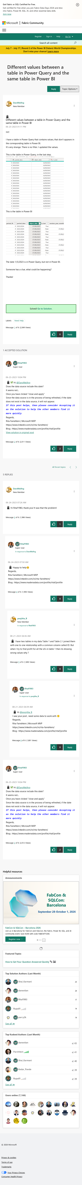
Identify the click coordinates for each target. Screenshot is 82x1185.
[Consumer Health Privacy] (41, 1176)
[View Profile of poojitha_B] (22, 618)
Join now (7, 14)
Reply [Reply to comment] (70, 448)
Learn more (53, 51)
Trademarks (6, 1166)
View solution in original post (20, 432)
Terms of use (6, 1162)
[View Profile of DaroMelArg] (18, 102)
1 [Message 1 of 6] (14, 327)
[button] (53, 89)
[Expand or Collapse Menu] (4, 30)
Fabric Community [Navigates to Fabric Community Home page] (33, 23)
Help (58, 36)
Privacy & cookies (8, 1157)
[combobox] (58, 43)
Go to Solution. (45, 308)
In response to (25, 551)
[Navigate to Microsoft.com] (10, 23)
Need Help (19, 320)
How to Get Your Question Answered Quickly (27, 961)
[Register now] (15, 939)
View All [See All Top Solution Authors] (10, 1023)
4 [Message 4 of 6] (16, 592)
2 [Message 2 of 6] (14, 441)
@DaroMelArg (23, 382)
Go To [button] (68, 36)
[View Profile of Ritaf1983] (22, 362)
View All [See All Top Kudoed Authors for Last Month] (10, 1084)
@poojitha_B (26, 712)
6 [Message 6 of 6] (21, 740)
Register (38, 36)
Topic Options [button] (69, 88)
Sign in (49, 36)
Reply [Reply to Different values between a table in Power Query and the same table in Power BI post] (70, 334)
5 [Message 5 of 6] (18, 662)
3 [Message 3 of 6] (14, 517)
